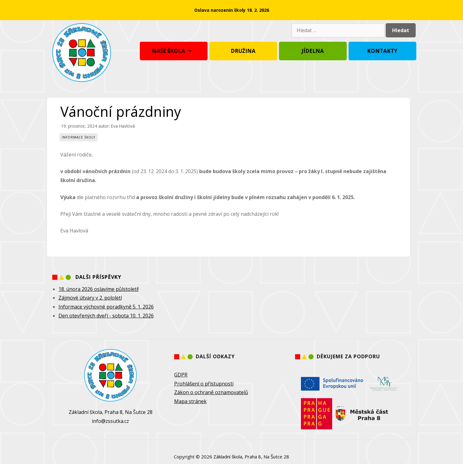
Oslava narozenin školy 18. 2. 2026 (231, 10)
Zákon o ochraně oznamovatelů (211, 392)
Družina (243, 50)
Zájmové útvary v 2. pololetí (90, 297)
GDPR (180, 374)
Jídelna (313, 50)
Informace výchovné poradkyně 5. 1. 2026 (106, 306)
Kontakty (382, 50)
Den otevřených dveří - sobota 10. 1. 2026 (106, 315)
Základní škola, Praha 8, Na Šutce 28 (251, 456)
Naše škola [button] (173, 51)
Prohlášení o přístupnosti (204, 383)
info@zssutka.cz (110, 421)
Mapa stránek (190, 401)
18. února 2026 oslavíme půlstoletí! (98, 289)
